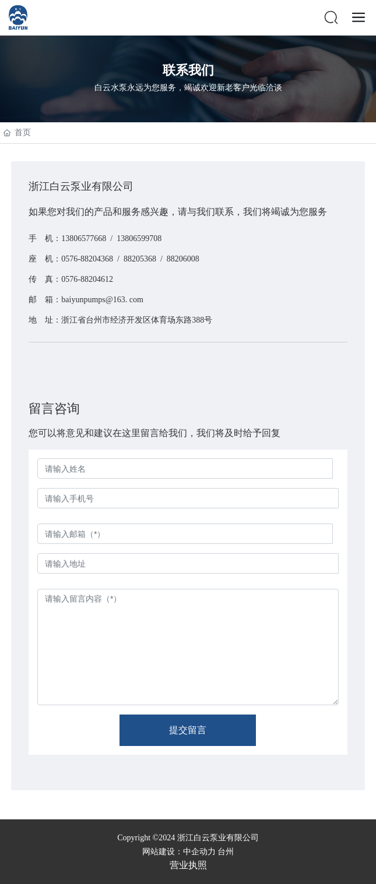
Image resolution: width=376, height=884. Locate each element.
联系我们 (188, 70)
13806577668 (83, 238)
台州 (225, 851)
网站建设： (162, 851)
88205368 (140, 258)
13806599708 (139, 238)
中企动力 (199, 851)
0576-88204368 (87, 258)
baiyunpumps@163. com (102, 299)
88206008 (183, 258)
